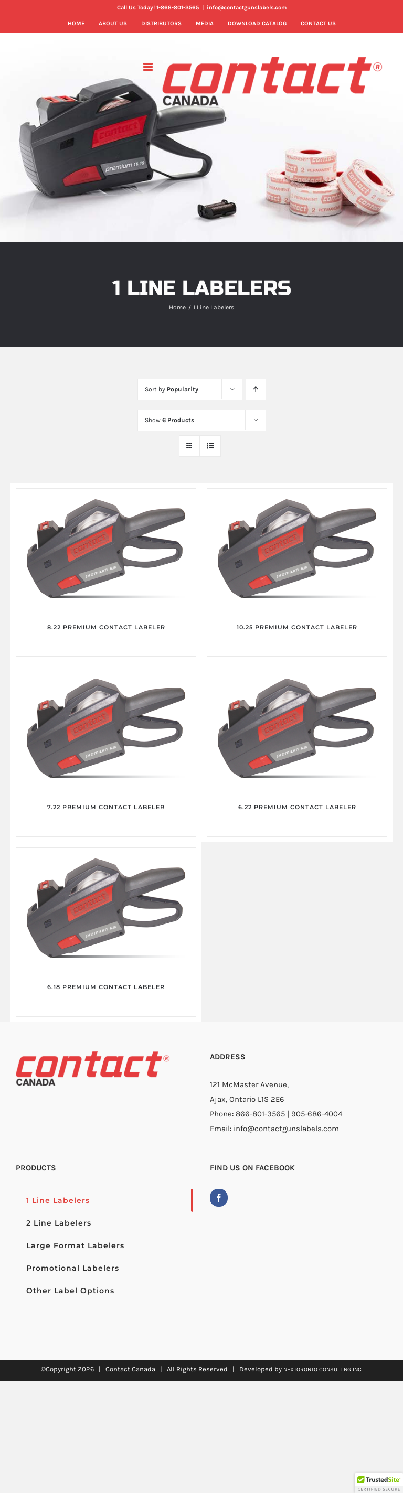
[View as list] (210, 446)
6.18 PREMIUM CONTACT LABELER (106, 987)
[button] (379, 1483)
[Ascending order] (256, 389)
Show (169, 420)
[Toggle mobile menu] (148, 66)
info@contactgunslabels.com (247, 7)
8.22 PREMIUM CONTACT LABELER (106, 627)
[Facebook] (219, 1198)
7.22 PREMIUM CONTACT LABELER (106, 807)
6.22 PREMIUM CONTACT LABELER (297, 807)
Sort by (171, 389)
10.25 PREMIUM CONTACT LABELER (297, 627)
